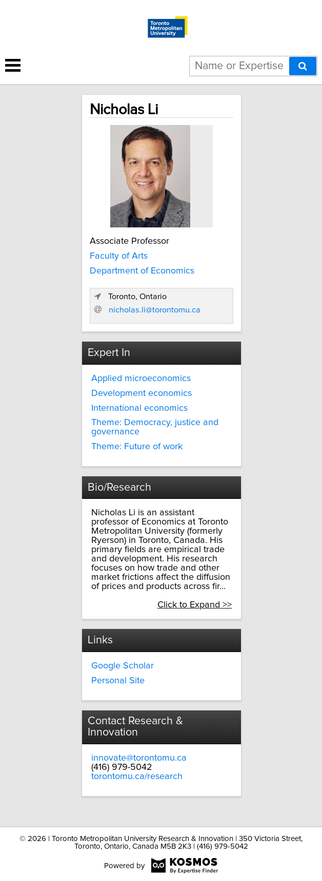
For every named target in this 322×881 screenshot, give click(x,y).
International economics (139, 408)
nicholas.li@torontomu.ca (154, 310)
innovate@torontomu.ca (139, 758)
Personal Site (118, 680)
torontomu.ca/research (137, 776)
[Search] (302, 66)
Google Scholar (122, 665)
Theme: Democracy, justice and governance (154, 427)
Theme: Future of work (137, 446)
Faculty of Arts (119, 256)
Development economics (141, 393)
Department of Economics (142, 271)
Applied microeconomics (141, 378)
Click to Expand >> (194, 605)
